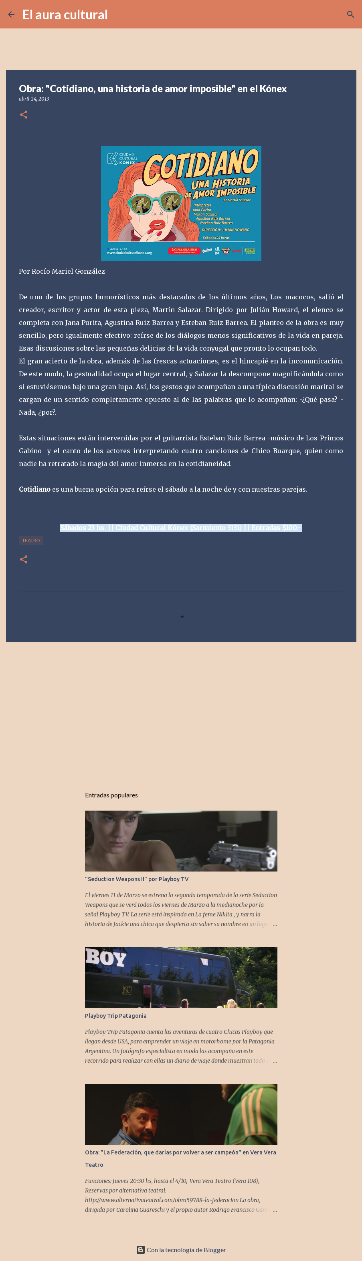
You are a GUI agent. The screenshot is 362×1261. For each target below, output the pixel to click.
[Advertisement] (181, 710)
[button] (23, 115)
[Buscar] (119, 14)
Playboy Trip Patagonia (116, 1016)
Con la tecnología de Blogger (181, 1249)
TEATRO (31, 540)
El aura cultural (65, 14)
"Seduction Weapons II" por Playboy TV (137, 879)
